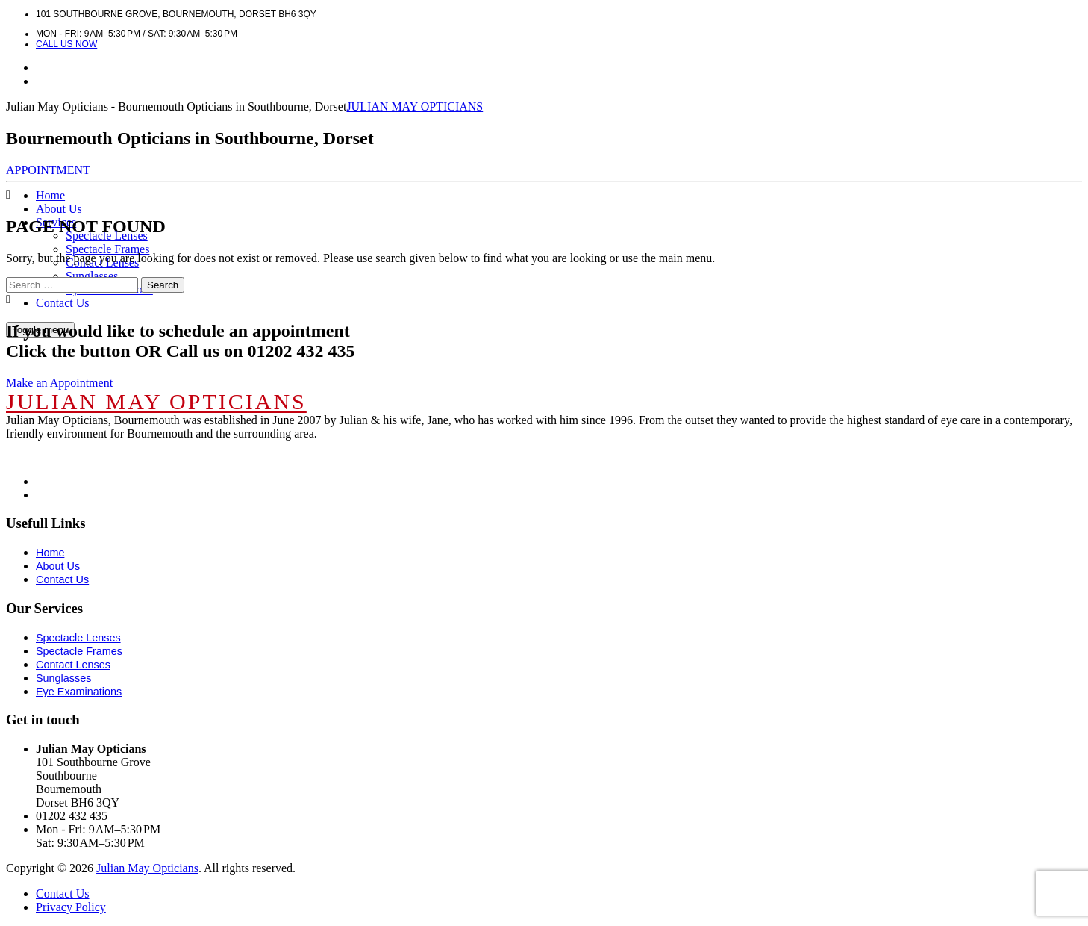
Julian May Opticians (147, 868)
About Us (59, 208)
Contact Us (63, 302)
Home (50, 195)
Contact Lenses (73, 665)
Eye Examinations (79, 691)
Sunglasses (92, 276)
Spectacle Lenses (78, 638)
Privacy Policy (71, 907)
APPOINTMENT (48, 170)
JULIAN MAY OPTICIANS (414, 106)
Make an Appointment (59, 382)
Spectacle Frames (107, 249)
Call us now (66, 44)
